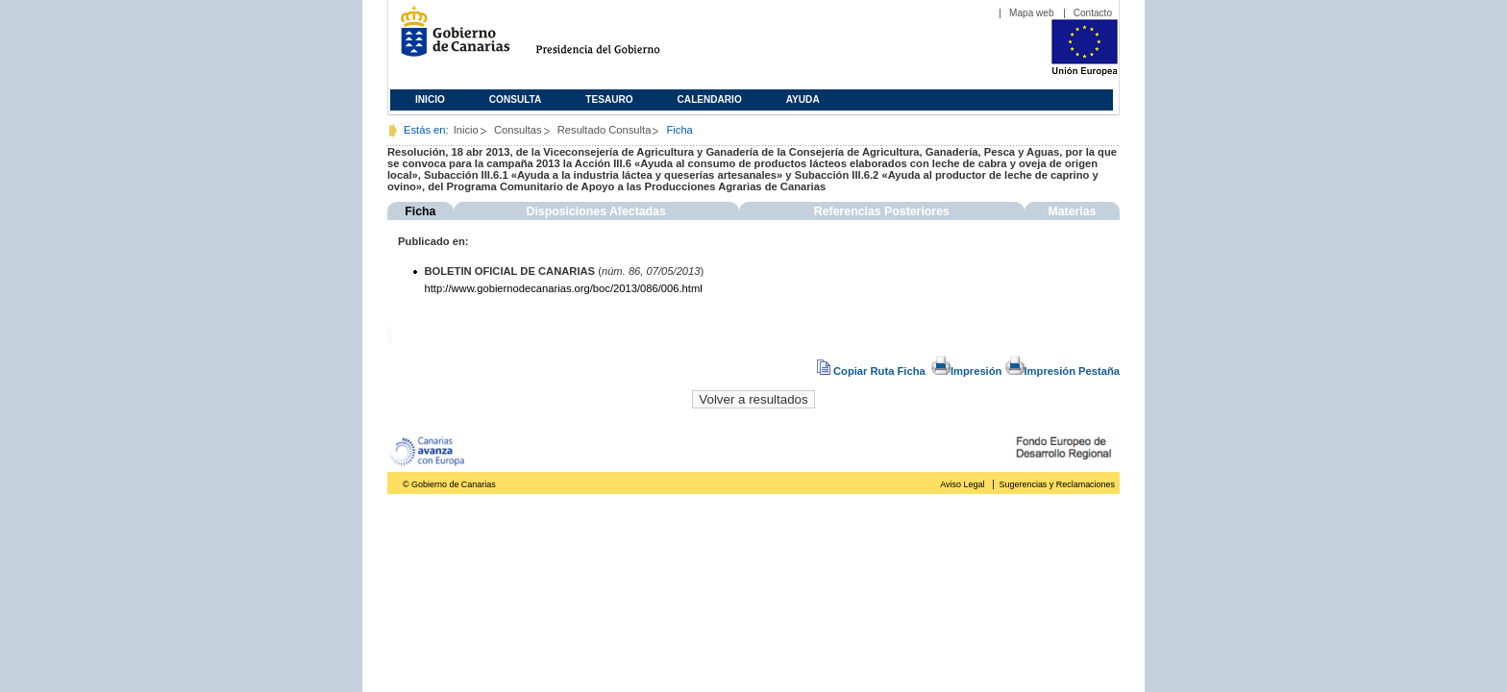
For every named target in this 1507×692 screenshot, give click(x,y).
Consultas (518, 130)
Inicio (430, 99)
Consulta (515, 99)
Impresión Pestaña (1062, 371)
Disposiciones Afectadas (596, 211)
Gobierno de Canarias (449, 39)
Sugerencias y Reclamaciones (1057, 484)
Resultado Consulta (604, 130)
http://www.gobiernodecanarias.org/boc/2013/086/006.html (564, 288)
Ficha (420, 211)
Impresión (966, 371)
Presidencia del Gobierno (615, 39)
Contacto (1093, 13)
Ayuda (803, 99)
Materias (1072, 211)
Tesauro (608, 99)
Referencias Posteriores (882, 211)
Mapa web (1031, 13)
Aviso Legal (962, 484)
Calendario (710, 99)
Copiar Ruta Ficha (872, 371)
